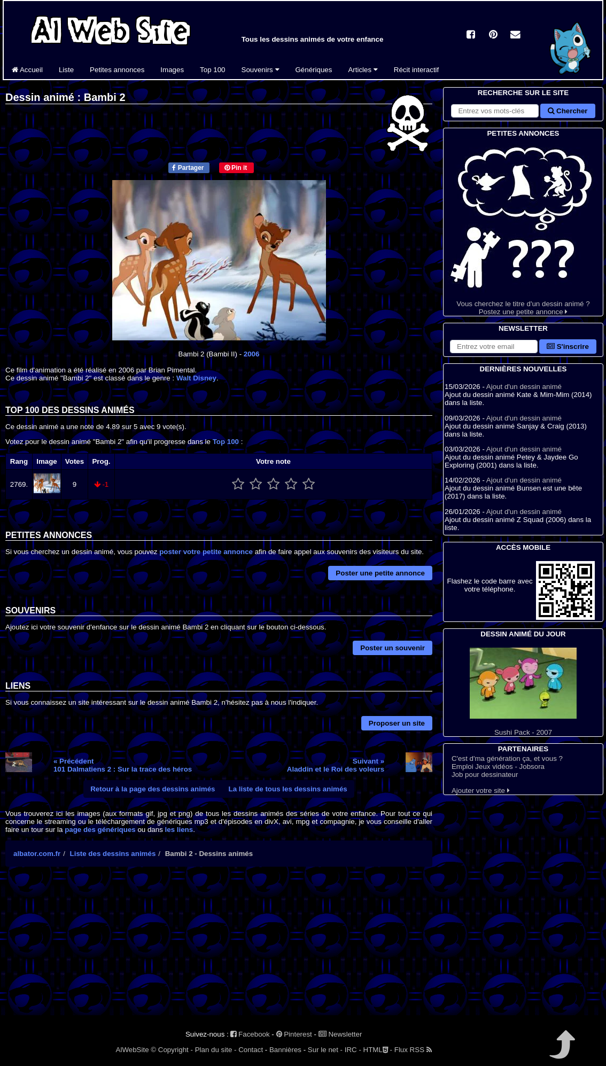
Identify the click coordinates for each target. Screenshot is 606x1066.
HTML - (377, 1050)
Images (172, 70)
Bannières (285, 1050)
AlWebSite (132, 1050)
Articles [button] (362, 70)
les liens (179, 830)
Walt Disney (196, 378)
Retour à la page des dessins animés (152, 789)
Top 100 (212, 70)
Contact (250, 1050)
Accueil (27, 70)
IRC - (353, 1050)
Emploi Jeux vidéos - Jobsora (498, 766)
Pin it (235, 168)
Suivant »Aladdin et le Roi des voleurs (335, 765)
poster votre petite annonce (206, 552)
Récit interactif (416, 70)
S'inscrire (568, 347)
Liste (66, 70)
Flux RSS (413, 1050)
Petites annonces (117, 70)
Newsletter (340, 1034)
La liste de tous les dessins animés (288, 789)
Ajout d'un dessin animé (524, 387)
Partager (188, 168)
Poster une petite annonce (380, 573)
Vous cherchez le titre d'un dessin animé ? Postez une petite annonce (523, 227)
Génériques (314, 70)
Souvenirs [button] (260, 70)
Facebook (249, 1034)
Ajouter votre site (481, 791)
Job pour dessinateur (485, 775)
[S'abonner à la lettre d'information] (494, 346)
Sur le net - (325, 1050)
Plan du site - (216, 1050)
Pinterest (294, 1034)
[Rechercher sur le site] (495, 111)
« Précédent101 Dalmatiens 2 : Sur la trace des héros (122, 765)
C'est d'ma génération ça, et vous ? (507, 758)
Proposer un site (397, 723)
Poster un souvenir (392, 648)
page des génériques (100, 830)
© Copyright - (172, 1050)
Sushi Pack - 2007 (523, 692)
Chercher (567, 111)
